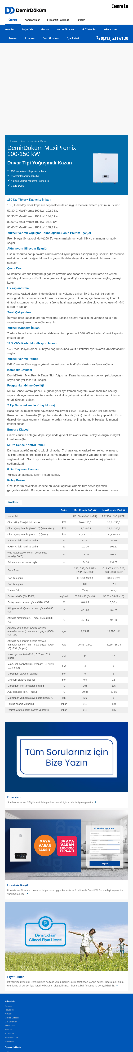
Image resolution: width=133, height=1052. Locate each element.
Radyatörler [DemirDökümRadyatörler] (27, 29)
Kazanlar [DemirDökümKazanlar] (12, 38)
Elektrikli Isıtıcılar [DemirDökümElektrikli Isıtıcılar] (51, 38)
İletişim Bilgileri (11, 995)
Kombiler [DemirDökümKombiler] (9, 29)
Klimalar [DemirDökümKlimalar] (45, 29)
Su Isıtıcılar (9, 948)
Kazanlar (33, 55)
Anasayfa (13, 55)
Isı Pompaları (10, 940)
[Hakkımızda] (58, 20)
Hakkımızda (9, 966)
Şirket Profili (10, 984)
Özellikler (13, 416)
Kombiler (8, 920)
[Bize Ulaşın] (81, 20)
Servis (7, 974)
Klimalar (8, 928)
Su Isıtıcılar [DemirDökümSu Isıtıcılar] (30, 38)
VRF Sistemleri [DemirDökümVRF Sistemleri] (89, 29)
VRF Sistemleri (11, 936)
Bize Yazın (15, 711)
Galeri (7, 970)
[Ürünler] (13, 20)
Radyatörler (9, 924)
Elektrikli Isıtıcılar (12, 952)
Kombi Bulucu (10, 1003)
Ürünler (23, 55)
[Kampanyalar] (32, 20)
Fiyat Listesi (73, 38)
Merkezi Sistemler (12, 932)
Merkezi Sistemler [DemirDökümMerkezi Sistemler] (65, 29)
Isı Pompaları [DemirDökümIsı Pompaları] (110, 29)
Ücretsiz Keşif (17, 799)
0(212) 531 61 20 (114, 38)
